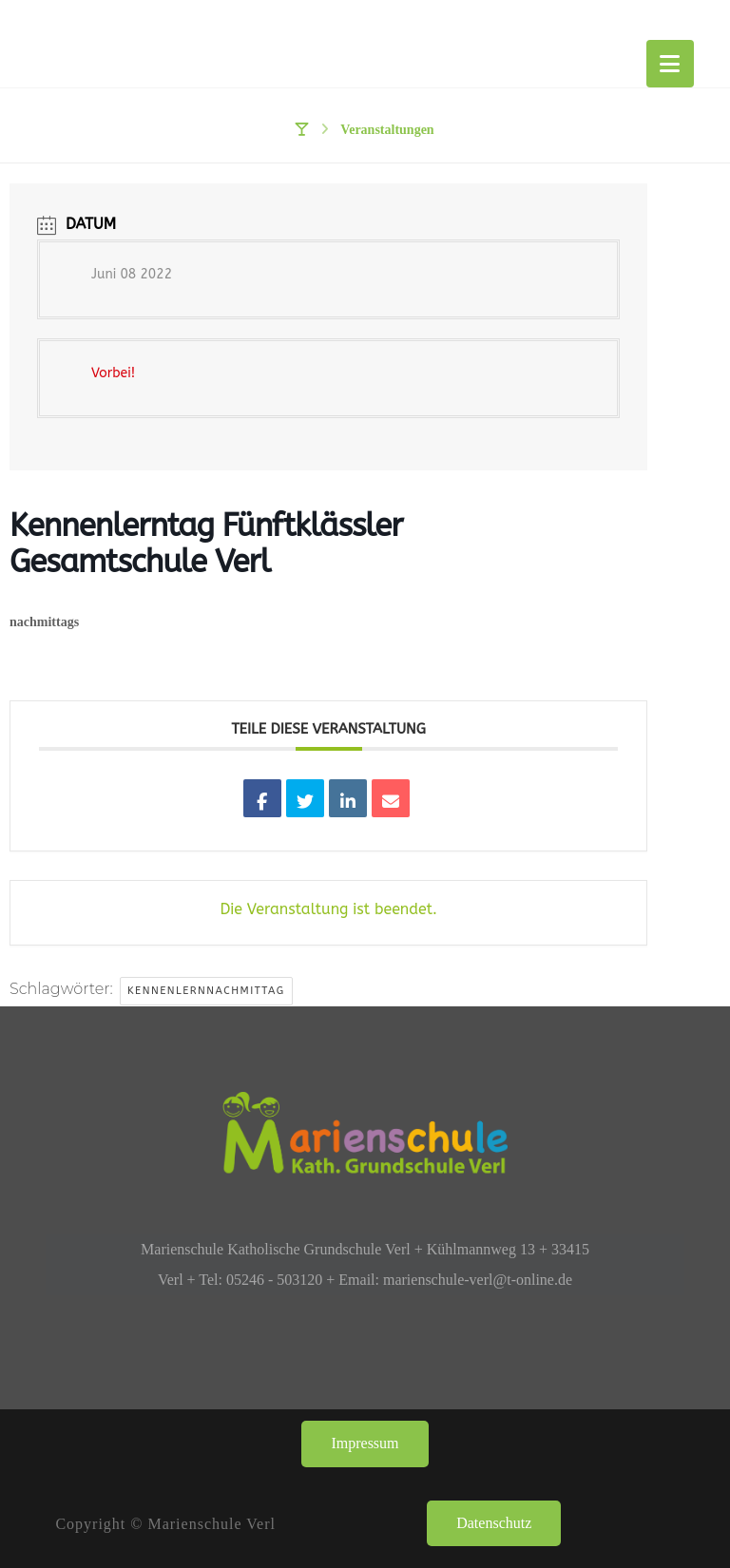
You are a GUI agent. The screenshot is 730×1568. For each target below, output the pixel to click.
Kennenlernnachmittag (206, 991)
